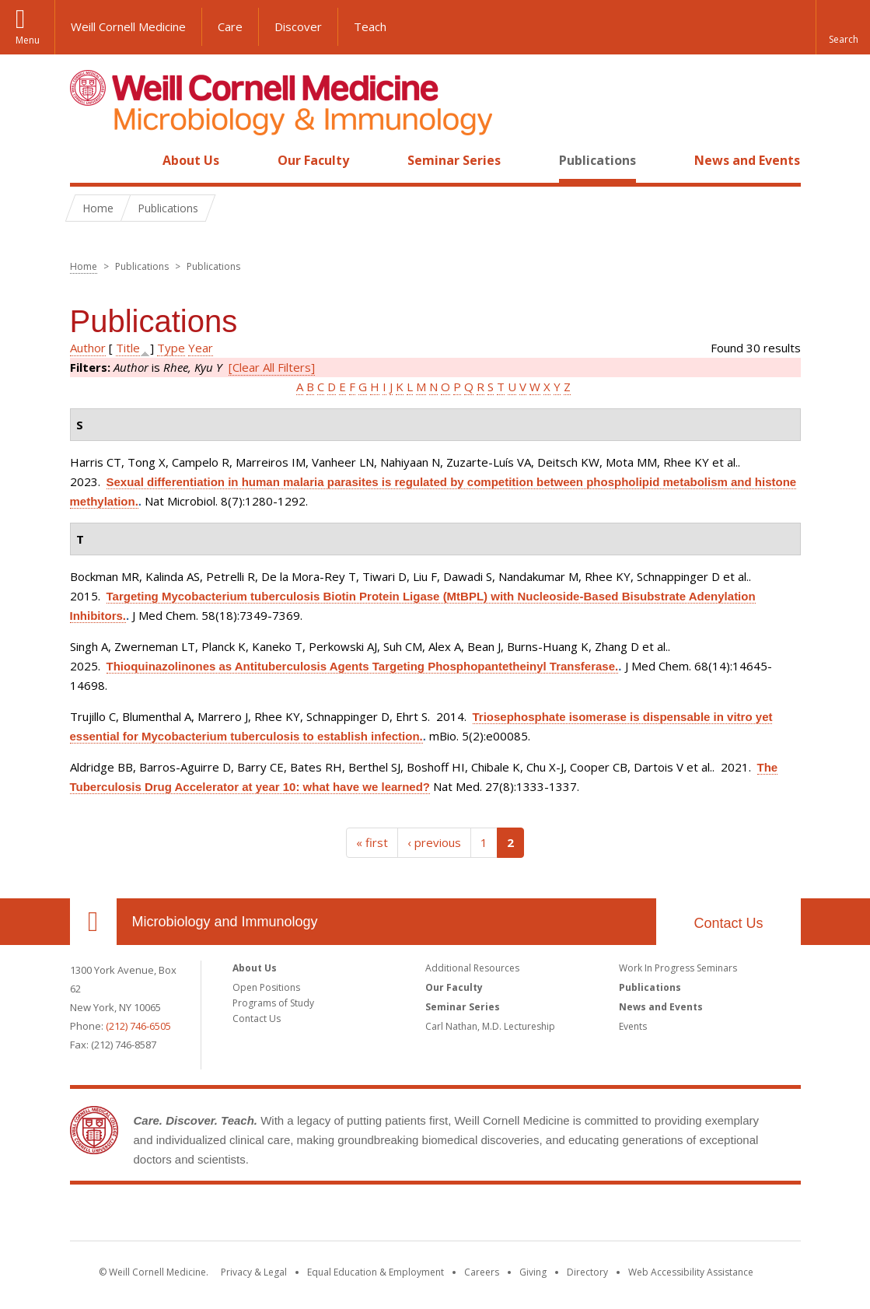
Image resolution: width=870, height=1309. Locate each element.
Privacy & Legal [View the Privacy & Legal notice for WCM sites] (254, 1272)
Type (171, 347)
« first (372, 842)
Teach (370, 26)
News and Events (747, 160)
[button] (843, 27)
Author (88, 347)
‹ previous (434, 842)
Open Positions (266, 987)
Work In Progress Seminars (678, 968)
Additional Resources (472, 968)
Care (230, 26)
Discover (298, 26)
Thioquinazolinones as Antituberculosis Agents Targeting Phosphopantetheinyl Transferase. (363, 666)
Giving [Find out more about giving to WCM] (533, 1272)
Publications (597, 160)
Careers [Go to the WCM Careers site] (481, 1272)
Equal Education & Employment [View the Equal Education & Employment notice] (375, 1272)
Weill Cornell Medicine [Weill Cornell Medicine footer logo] (435, 1215)
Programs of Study (273, 1003)
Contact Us (728, 923)
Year (200, 347)
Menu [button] (28, 40)
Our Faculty (313, 160)
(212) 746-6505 (138, 1026)
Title (128, 347)
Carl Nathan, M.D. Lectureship (490, 1026)
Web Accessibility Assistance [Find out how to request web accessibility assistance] (690, 1272)
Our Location (93, 921)
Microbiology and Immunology (225, 921)
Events (633, 1026)
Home (87, 160)
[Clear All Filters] (272, 367)
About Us (190, 160)
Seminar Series (454, 160)
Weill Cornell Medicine (128, 26)
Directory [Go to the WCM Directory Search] (587, 1272)
